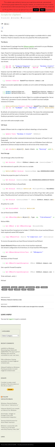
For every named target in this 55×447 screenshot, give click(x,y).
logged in (11, 319)
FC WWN (21, 287)
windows (31, 289)
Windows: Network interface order (27, 298)
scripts (5, 289)
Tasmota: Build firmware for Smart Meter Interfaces (9, 421)
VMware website (28, 46)
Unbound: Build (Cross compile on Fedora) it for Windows (10, 409)
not (38, 287)
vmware (17, 289)
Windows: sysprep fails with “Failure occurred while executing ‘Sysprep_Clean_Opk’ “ (10, 427)
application (6, 287)
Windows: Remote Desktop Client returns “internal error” (9, 404)
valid (10, 289)
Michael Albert (16, 18)
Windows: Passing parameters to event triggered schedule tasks (9, 361)
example (14, 287)
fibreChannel (30, 287)
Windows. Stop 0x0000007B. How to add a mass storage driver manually (27, 305)
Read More (49, 9)
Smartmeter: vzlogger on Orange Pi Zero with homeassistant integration (8, 415)
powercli (44, 287)
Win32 (24, 289)
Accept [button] (36, 9)
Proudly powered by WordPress (26, 444)
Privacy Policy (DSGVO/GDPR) (8, 444)
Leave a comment (26, 18)
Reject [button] (42, 9)
